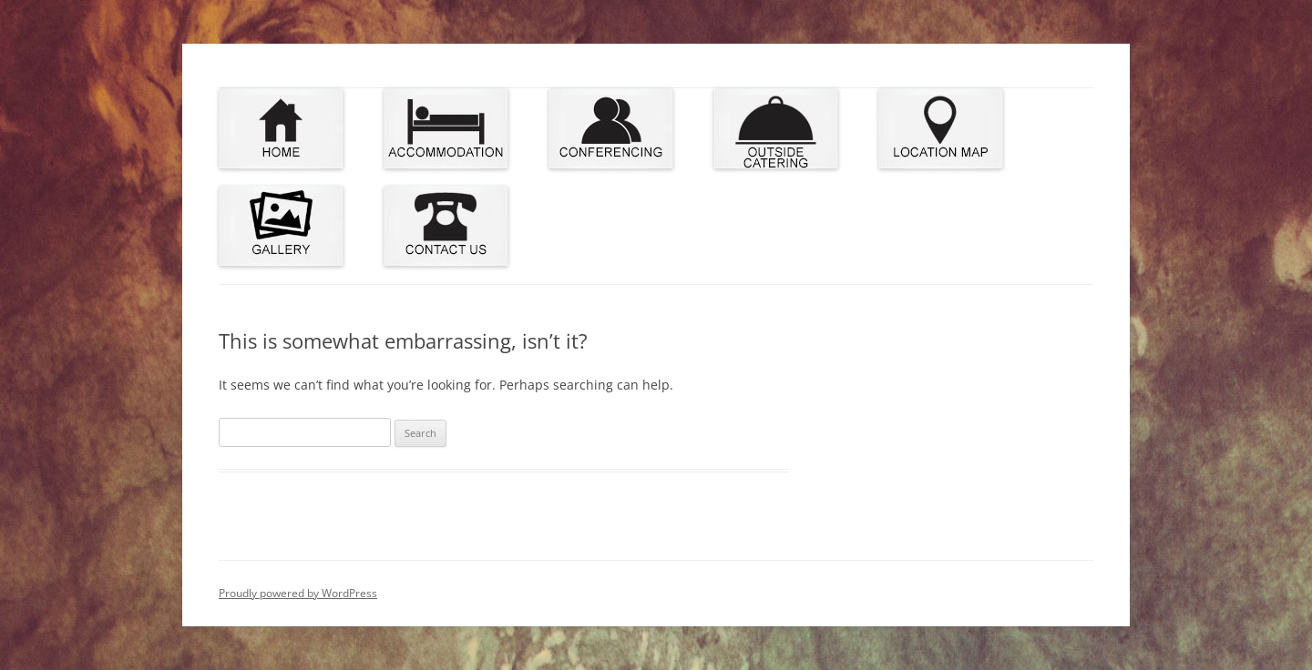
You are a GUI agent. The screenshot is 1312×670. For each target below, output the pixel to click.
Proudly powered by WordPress (298, 593)
